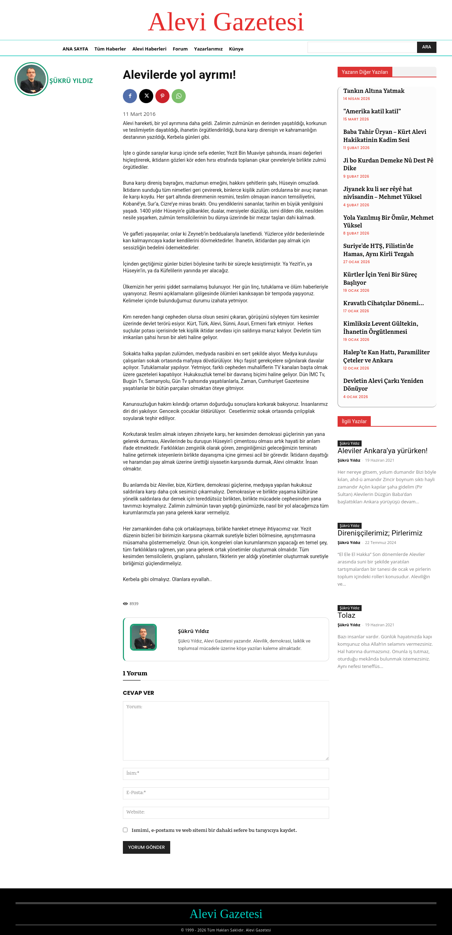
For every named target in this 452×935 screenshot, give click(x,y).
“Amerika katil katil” (372, 111)
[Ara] (426, 47)
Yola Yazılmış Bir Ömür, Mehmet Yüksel (388, 221)
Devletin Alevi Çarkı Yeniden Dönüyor (383, 384)
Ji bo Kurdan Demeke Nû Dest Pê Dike (388, 164)
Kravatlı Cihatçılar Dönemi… (383, 302)
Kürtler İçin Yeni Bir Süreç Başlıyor (380, 278)
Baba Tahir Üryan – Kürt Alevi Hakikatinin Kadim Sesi (384, 135)
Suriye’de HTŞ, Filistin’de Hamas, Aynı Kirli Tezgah (378, 249)
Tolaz (346, 615)
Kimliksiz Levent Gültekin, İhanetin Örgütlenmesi (380, 327)
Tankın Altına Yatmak (374, 90)
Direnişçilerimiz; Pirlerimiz (380, 533)
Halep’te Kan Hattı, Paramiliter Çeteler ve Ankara (386, 356)
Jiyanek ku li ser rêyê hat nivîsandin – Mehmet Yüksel (382, 192)
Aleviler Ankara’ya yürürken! (383, 450)
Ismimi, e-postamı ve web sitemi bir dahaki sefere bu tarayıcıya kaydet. (214, 829)
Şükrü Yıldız (71, 80)
